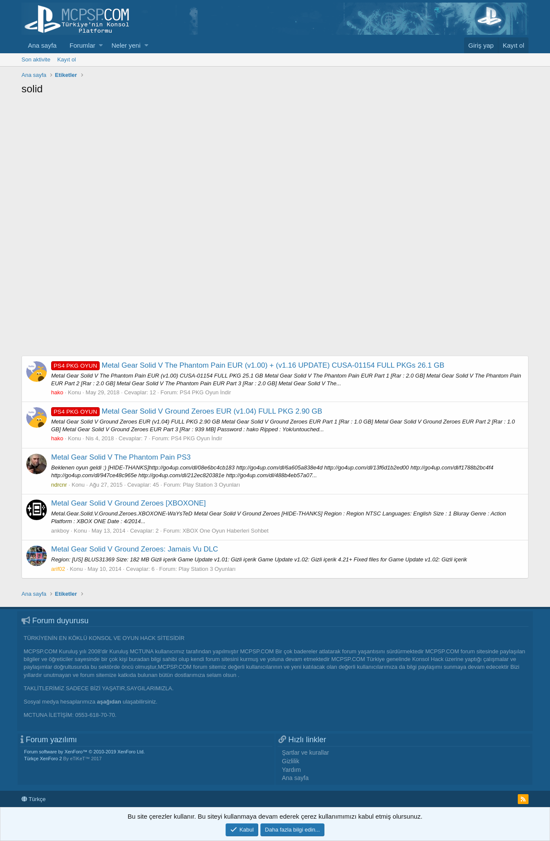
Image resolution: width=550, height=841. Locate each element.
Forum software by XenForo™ (84, 751)
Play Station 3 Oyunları (211, 484)
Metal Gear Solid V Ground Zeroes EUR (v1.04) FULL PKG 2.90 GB (186, 411)
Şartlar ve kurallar (305, 752)
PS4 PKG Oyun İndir (205, 392)
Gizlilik (290, 761)
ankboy (60, 530)
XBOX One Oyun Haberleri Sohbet (226, 530)
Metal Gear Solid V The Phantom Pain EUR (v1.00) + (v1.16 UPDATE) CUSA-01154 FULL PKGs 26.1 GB (247, 365)
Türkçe (33, 799)
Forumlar (82, 45)
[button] (101, 45)
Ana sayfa (42, 45)
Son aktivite (35, 59)
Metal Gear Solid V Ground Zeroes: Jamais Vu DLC (134, 549)
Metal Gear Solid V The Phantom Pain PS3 (121, 457)
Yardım (291, 769)
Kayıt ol (66, 59)
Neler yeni (126, 45)
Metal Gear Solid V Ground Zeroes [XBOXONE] (128, 503)
